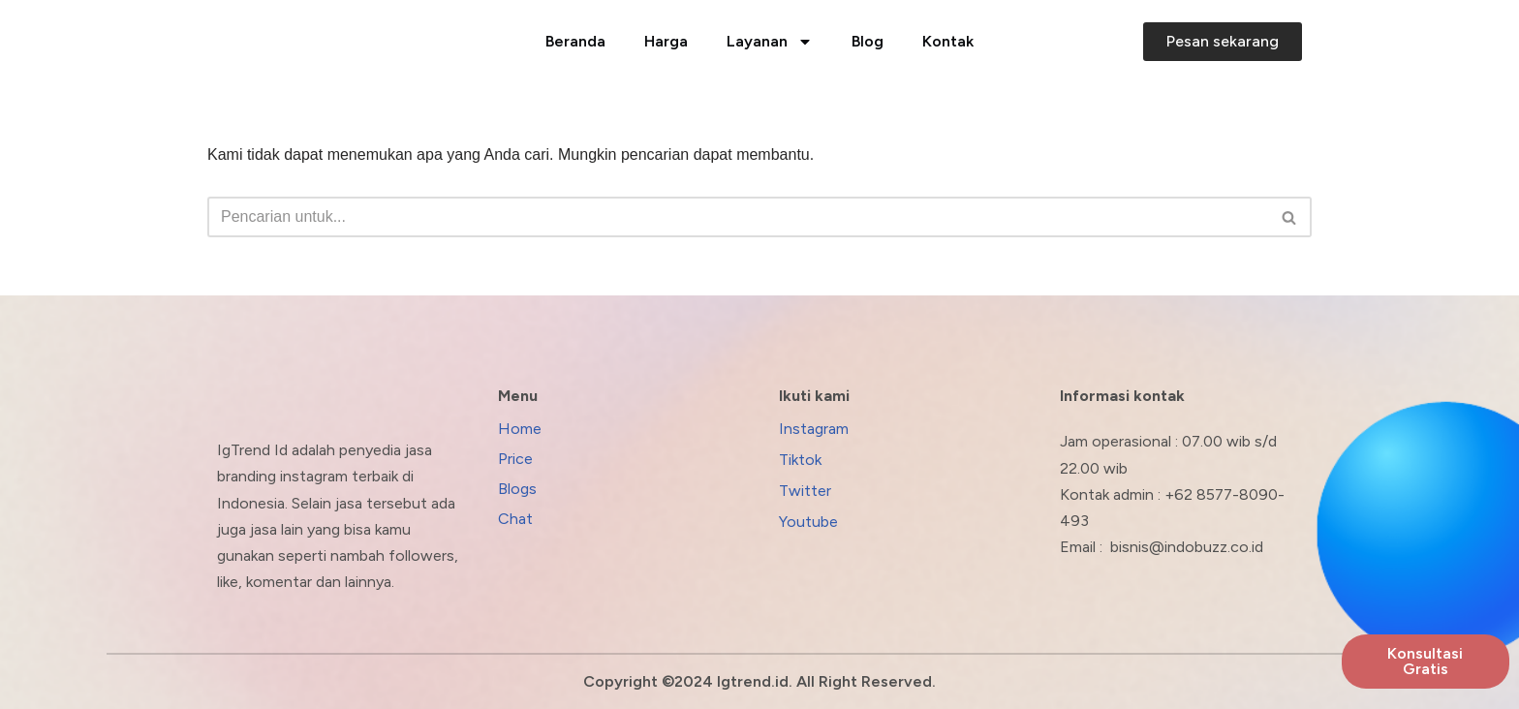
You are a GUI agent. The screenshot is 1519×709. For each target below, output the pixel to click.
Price (515, 458)
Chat (515, 518)
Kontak (948, 41)
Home (520, 428)
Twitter (805, 490)
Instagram (814, 428)
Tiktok (800, 459)
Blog (868, 41)
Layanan (770, 41)
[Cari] (737, 217)
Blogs (517, 488)
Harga (666, 41)
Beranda (575, 41)
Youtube (808, 521)
